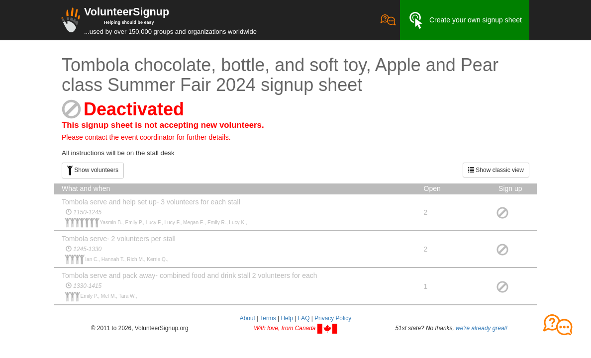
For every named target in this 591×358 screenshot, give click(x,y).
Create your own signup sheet (464, 20)
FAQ (304, 318)
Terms (268, 318)
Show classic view (496, 170)
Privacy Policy (332, 318)
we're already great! (481, 328)
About (247, 318)
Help (287, 318)
